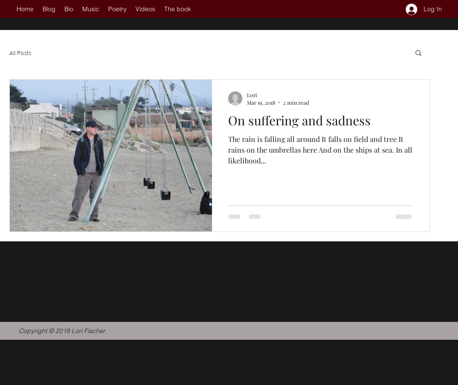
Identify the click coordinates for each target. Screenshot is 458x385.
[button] (418, 53)
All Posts (20, 52)
